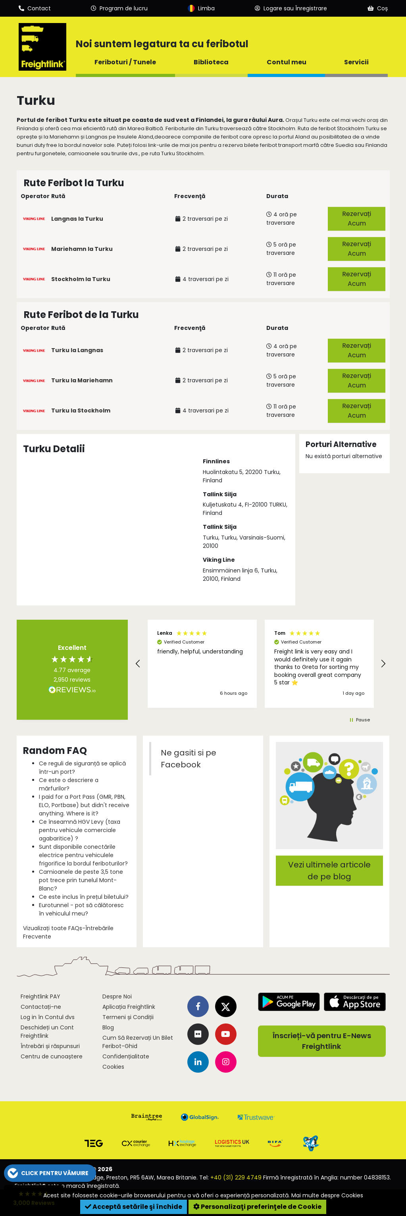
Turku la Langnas (77, 350)
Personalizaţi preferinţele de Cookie (257, 1206)
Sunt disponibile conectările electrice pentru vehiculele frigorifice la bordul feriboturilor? (83, 855)
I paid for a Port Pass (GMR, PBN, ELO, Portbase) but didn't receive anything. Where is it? (84, 805)
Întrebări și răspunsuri (50, 1046)
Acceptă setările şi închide (133, 1206)
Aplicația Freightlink (128, 1007)
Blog (108, 1027)
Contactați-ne (41, 1007)
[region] (261, 664)
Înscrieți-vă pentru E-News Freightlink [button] (322, 1041)
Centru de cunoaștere (52, 1056)
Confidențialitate (125, 1056)
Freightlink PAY (40, 996)
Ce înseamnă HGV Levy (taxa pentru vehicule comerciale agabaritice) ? (79, 830)
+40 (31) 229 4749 (236, 1177)
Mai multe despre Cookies (327, 1195)
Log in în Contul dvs (48, 1017)
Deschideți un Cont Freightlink (47, 1031)
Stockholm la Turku (80, 279)
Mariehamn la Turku (82, 249)
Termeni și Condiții (128, 1017)
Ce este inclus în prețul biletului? (84, 897)
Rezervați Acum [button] (356, 218)
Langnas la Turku (77, 219)
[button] (138, 663)
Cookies (113, 1067)
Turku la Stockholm (80, 410)
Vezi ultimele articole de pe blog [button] (329, 870)
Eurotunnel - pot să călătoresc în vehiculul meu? (81, 909)
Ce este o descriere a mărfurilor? (68, 784)
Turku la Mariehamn (82, 380)
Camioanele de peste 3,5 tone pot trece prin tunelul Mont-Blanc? (81, 880)
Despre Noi (117, 996)
